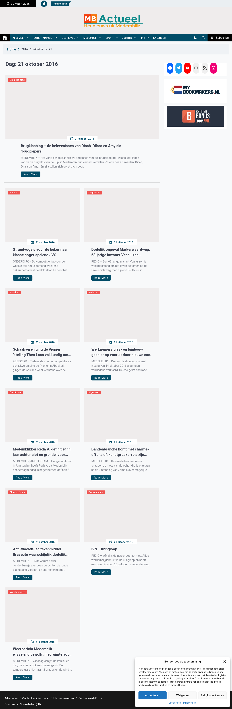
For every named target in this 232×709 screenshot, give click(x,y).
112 (143, 37)
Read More (31, 174)
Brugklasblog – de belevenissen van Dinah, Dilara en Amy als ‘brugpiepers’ (71, 148)
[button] (225, 661)
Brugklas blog (17, 80)
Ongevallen (94, 192)
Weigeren (182, 695)
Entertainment (44, 37)
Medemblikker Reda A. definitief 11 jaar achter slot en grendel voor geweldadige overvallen (42, 452)
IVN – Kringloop (104, 549)
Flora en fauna (17, 492)
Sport (110, 37)
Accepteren (152, 695)
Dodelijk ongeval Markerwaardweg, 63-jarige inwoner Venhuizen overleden (120, 252)
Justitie (127, 37)
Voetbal (14, 192)
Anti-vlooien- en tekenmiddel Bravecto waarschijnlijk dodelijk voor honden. (39, 552)
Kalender (159, 37)
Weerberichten (17, 592)
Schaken (14, 292)
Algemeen (19, 37)
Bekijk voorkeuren (212, 695)
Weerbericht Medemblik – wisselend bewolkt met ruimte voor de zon (42, 652)
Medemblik (90, 37)
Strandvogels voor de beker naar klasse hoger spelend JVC (40, 252)
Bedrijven (68, 37)
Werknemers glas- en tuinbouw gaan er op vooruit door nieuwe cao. (121, 352)
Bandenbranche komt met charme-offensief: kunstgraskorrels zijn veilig (120, 452)
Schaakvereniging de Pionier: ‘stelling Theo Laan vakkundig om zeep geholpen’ (40, 352)
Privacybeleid (189, 703)
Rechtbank (15, 392)
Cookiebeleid (175, 703)
